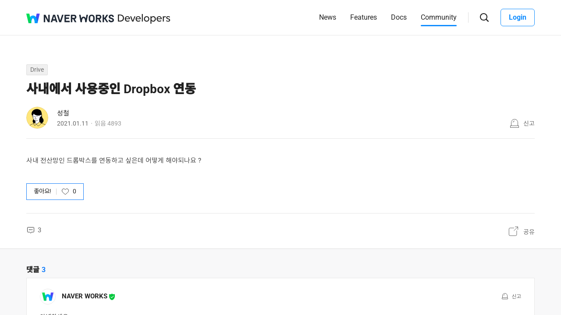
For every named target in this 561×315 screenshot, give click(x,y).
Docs (399, 17)
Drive (37, 69)
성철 (63, 113)
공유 (529, 231)
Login (517, 17)
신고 (529, 123)
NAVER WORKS (84, 296)
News (327, 17)
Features (363, 17)
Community (439, 17)
